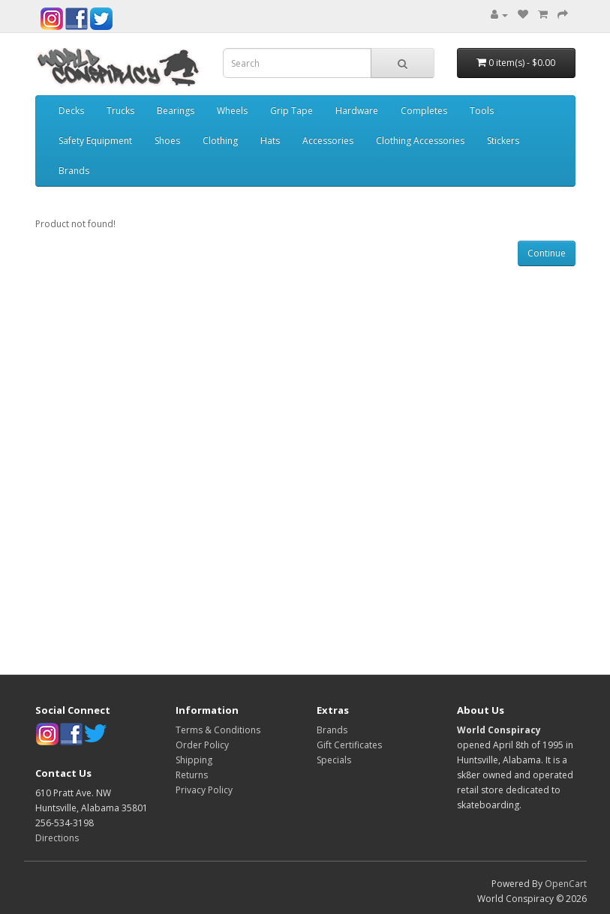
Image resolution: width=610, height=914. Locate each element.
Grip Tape (291, 110)
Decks (71, 110)
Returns (192, 775)
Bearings (175, 110)
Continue (546, 253)
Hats (270, 140)
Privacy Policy (204, 790)
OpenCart (566, 883)
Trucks (120, 110)
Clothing (220, 140)
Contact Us (63, 773)
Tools (482, 110)
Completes (424, 110)
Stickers (503, 140)
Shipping (194, 760)
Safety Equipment (95, 140)
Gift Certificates (349, 745)
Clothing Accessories (420, 140)
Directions (57, 838)
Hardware (356, 110)
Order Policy (202, 745)
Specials (334, 760)
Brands (74, 170)
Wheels (232, 110)
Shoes (167, 140)
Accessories (327, 140)
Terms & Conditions (218, 730)
